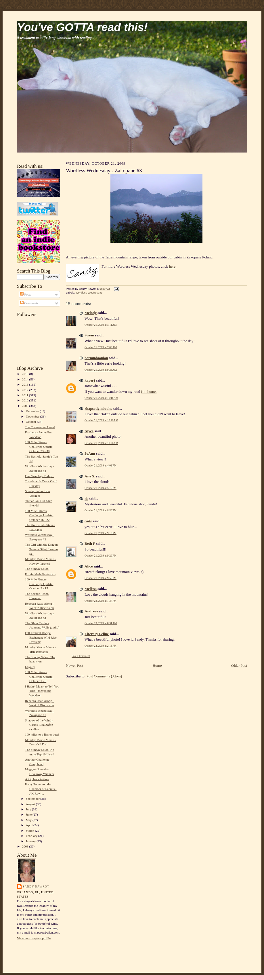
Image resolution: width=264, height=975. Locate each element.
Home (157, 665)
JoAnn (90, 453)
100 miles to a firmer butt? (42, 734)
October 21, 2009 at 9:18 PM (100, 533)
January (31, 841)
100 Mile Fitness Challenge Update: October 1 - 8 (39, 676)
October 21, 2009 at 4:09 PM (100, 465)
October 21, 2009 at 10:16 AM (101, 397)
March (30, 830)
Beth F (90, 543)
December (33, 411)
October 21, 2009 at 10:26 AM (101, 443)
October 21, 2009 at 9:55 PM (100, 578)
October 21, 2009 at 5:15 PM (100, 488)
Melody (91, 313)
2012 (25, 390)
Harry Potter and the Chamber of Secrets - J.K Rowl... (41, 788)
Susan (89, 335)
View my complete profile (34, 938)
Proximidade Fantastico (40, 574)
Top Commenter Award (40, 427)
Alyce (89, 431)
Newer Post (74, 665)
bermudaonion (96, 358)
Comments (29, 303)
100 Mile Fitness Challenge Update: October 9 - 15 (39, 584)
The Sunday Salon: (37, 568)
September (33, 798)
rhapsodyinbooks (98, 408)
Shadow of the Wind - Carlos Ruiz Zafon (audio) (39, 725)
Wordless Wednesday (89, 292)
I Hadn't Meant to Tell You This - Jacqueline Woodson (42, 691)
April (29, 825)
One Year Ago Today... (39, 476)
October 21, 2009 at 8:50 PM (100, 510)
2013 (25, 384)
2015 (25, 374)
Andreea (91, 611)
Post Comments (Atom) (104, 676)
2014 (25, 379)
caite (88, 521)
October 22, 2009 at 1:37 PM (100, 600)
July (29, 809)
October (31, 421)
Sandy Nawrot (36, 886)
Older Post (239, 665)
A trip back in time (37, 779)
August (31, 804)
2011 (25, 395)
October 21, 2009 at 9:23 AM (101, 369)
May (29, 820)
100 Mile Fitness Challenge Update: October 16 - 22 (39, 515)
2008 (25, 846)
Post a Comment (81, 656)
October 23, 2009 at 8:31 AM (101, 623)
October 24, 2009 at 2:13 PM (100, 645)
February (32, 835)
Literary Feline (97, 634)
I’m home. (148, 391)
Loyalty (30, 667)
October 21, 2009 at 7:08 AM (101, 347)
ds (86, 498)
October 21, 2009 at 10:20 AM (101, 420)
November (33, 416)
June (29, 814)
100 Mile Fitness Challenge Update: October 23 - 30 (39, 446)
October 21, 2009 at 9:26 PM (100, 555)
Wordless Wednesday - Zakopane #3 (104, 171)
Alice (89, 566)
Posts (25, 294)
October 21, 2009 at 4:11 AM (101, 324)
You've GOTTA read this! (82, 27)
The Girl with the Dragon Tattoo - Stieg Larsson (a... (41, 549)
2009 (25, 405)
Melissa (91, 588)
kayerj (90, 380)
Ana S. (90, 476)
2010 (25, 400)
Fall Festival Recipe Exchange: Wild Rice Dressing (41, 637)
